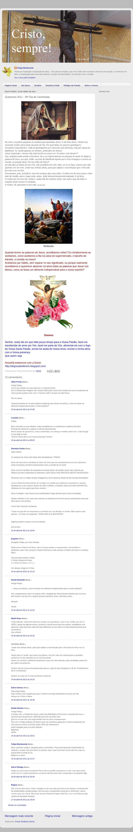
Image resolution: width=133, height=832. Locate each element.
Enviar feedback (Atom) (25, 822)
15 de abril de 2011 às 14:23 (23, 679)
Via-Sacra (25, 85)
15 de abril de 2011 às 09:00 (23, 440)
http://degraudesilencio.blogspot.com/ (25, 366)
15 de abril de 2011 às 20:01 (23, 736)
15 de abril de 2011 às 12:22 (23, 610)
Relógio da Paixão (71, 85)
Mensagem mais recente (19, 815)
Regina (14, 785)
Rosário (37, 85)
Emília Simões (17, 708)
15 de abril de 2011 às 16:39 (23, 700)
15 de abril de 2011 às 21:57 (23, 759)
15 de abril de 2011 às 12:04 (23, 530)
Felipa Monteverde (25, 68)
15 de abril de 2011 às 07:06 (23, 409)
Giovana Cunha (18, 449)
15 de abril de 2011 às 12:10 (23, 571)
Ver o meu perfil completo (24, 78)
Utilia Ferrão (16, 382)
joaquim (14, 539)
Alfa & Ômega (17, 767)
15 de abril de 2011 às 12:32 (23, 636)
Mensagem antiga (82, 815)
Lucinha (14, 418)
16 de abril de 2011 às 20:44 (23, 777)
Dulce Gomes (17, 688)
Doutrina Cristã (52, 85)
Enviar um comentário (17, 805)
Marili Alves (16, 618)
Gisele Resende (18, 580)
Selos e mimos (91, 85)
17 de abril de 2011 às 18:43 (23, 800)
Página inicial (11, 85)
